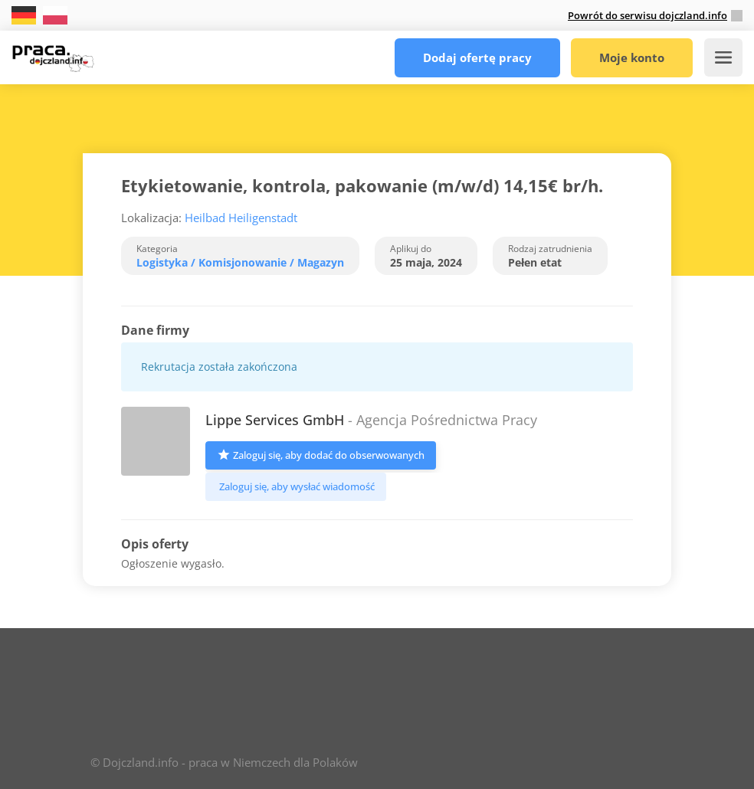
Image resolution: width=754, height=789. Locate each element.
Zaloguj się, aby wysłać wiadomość (296, 486)
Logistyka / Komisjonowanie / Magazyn (240, 262)
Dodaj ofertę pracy (477, 57)
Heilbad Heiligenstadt (241, 217)
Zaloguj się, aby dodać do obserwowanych (321, 454)
